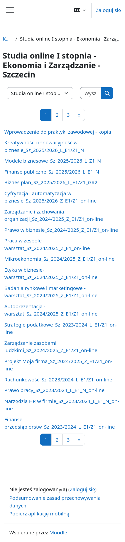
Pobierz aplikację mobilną (39, 513)
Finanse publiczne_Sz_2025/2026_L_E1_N (51, 171)
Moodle (58, 532)
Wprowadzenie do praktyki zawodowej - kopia (57, 131)
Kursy (8, 38)
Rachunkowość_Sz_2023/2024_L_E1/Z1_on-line (58, 379)
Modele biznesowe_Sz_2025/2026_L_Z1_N (52, 160)
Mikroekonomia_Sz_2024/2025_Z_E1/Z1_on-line (59, 258)
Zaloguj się (108, 10)
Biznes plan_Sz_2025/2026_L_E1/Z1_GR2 (50, 182)
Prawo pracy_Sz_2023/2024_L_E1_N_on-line (54, 390)
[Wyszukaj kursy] (91, 93)
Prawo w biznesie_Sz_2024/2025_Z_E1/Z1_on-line (61, 229)
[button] (80, 10)
